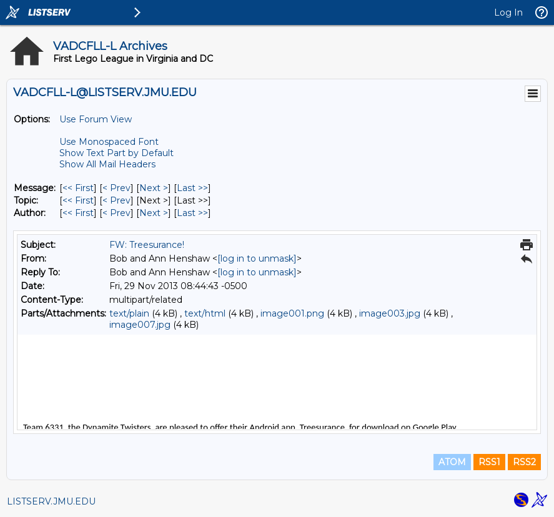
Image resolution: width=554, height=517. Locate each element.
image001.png (292, 313)
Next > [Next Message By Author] (153, 213)
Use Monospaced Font (109, 141)
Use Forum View (95, 119)
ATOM (452, 462)
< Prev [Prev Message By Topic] (116, 200)
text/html (204, 313)
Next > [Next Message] (153, 188)
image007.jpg (140, 324)
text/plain (129, 313)
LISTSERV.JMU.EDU (51, 501)
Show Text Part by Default (116, 153)
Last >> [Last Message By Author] (192, 213)
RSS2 (524, 462)
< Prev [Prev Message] (116, 188)
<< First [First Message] (78, 188)
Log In (508, 12)
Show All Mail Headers (107, 164)
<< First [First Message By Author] (78, 213)
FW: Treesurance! (146, 244)
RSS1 (489, 462)
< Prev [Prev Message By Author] (116, 213)
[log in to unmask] (257, 258)
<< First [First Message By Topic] (78, 200)
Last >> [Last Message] (192, 188)
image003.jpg (389, 313)
